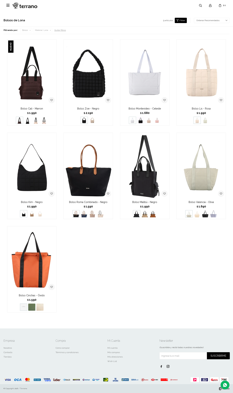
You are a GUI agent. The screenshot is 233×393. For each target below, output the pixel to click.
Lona (41, 30)
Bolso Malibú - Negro (144, 202)
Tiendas (8, 357)
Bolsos (25, 30)
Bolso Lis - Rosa (201, 108)
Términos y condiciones (67, 352)
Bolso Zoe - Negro (88, 108)
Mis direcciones (115, 357)
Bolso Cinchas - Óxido (32, 295)
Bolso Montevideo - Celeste (145, 108)
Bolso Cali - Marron (32, 108)
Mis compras (113, 352)
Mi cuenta (112, 348)
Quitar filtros (60, 30)
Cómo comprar (63, 348)
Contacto (8, 352)
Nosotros (8, 348)
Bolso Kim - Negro (32, 202)
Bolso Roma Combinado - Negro (88, 202)
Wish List (112, 361)
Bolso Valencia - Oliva (201, 202)
